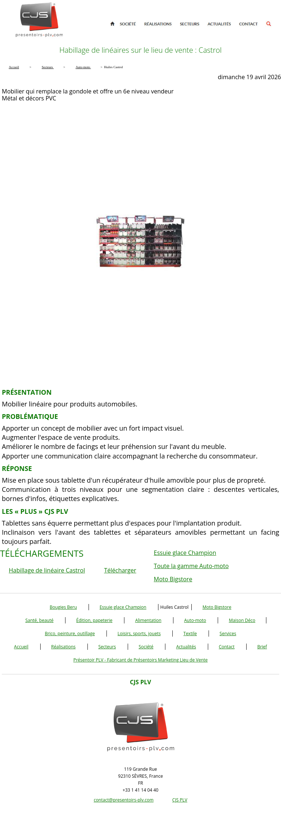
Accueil (21, 647)
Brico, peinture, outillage (70, 633)
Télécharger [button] (120, 570)
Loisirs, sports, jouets (139, 633)
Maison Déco (242, 620)
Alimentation (148, 620)
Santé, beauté (39, 620)
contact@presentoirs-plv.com (123, 800)
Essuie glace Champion (185, 553)
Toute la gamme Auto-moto (191, 566)
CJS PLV (179, 800)
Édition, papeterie (94, 620)
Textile (190, 633)
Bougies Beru (63, 607)
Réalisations (63, 647)
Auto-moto (195, 620)
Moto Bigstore (173, 579)
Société (146, 647)
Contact (227, 647)
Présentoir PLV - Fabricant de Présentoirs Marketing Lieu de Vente (140, 660)
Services (228, 633)
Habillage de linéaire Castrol (47, 570)
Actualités (186, 647)
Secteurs (107, 647)
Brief (262, 647)
